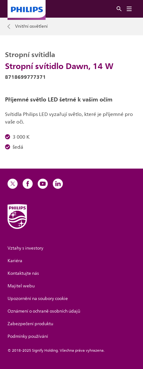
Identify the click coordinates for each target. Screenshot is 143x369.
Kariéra (15, 260)
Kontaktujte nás (23, 273)
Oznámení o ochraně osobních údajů (44, 311)
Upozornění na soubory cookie (38, 298)
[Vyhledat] (119, 9)
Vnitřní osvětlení (31, 26)
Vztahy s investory (25, 248)
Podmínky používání (28, 336)
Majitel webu (21, 286)
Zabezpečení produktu (30, 323)
